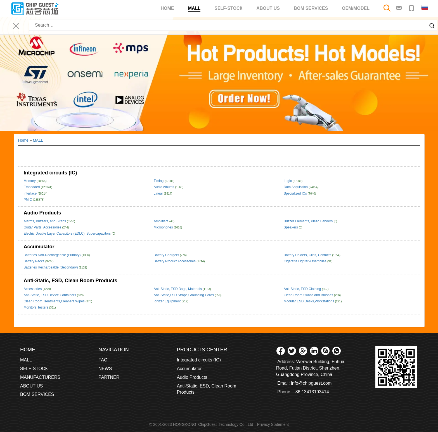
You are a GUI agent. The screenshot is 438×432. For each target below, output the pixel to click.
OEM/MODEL (356, 8)
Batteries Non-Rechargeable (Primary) (53, 255)
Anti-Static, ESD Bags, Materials (178, 289)
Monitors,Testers (36, 307)
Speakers (291, 227)
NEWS (105, 368)
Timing (159, 181)
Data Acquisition (296, 187)
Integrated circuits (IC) (50, 173)
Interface (31, 193)
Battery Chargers (167, 255)
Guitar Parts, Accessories (43, 227)
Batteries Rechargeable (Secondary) (51, 267)
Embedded (32, 187)
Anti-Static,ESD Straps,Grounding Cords (184, 295)
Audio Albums (164, 187)
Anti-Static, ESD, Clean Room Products (70, 280)
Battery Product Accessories (175, 261)
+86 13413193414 (311, 391)
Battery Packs (34, 261)
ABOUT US (268, 8)
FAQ (102, 360)
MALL (194, 9)
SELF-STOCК (228, 8)
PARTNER (108, 377)
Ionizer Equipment (168, 301)
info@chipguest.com (311, 383)
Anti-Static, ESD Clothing (303, 289)
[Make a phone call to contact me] (412, 7)
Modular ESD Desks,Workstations (309, 301)
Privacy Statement (273, 424)
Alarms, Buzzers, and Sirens (45, 221)
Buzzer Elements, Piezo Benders (309, 221)
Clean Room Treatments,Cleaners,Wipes (55, 301)
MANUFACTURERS (40, 377)
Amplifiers (161, 221)
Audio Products (42, 213)
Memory (30, 181)
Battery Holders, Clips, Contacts (308, 255)
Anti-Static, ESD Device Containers (50, 295)
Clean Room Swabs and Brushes (309, 295)
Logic (288, 181)
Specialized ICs (296, 193)
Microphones (164, 227)
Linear (159, 193)
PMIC (28, 200)
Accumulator (39, 246)
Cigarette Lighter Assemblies (305, 261)
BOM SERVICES (311, 8)
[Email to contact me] (399, 7)
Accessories (33, 289)
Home (167, 8)
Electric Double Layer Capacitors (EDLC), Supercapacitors (68, 233)
